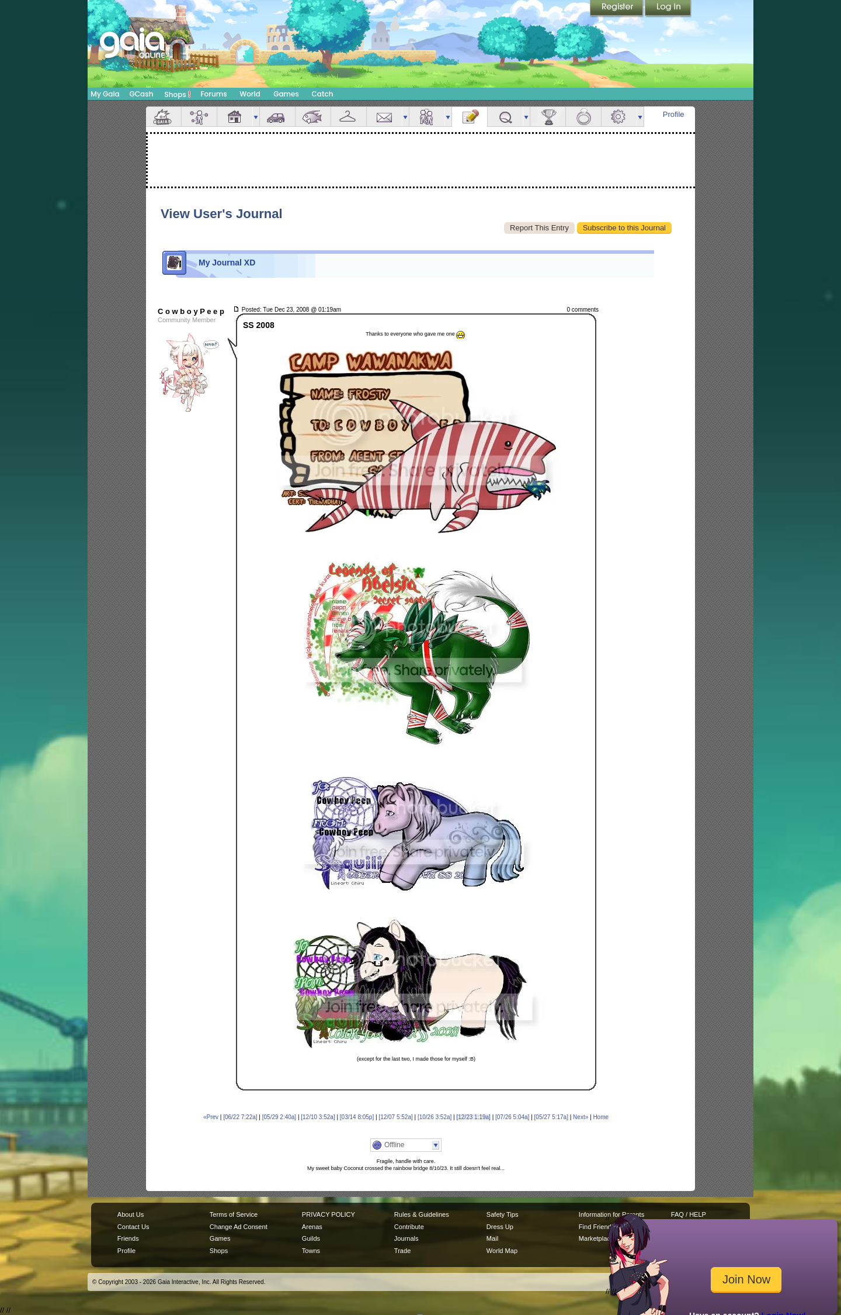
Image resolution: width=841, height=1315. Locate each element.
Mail (384, 116)
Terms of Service (234, 1214)
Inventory (348, 116)
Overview (163, 116)
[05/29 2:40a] (279, 1117)
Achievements (547, 116)
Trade (402, 1250)
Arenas (312, 1226)
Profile (673, 114)
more (255, 116)
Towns (311, 1250)
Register (617, 9)
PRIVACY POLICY (328, 1214)
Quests (505, 116)
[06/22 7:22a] (240, 1117)
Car (277, 116)
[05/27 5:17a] (551, 1117)
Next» (580, 1117)
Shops (178, 94)
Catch (322, 94)
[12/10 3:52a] (318, 1117)
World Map (501, 1250)
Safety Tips (502, 1214)
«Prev (210, 1117)
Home (601, 1117)
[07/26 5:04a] (512, 1117)
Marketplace (596, 1238)
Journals (406, 1238)
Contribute (409, 1226)
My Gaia (105, 94)
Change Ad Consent (238, 1226)
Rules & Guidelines (421, 1214)
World (249, 94)
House (234, 116)
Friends (426, 116)
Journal (469, 116)
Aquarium (313, 116)
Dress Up (499, 1226)
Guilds (311, 1238)
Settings (619, 116)
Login (668, 9)
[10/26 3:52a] (434, 1117)
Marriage (583, 116)
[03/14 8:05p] (357, 1117)
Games (286, 94)
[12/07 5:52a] (395, 1117)
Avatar (199, 116)
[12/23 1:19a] (473, 1117)
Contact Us (133, 1226)
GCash (142, 94)
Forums (213, 94)
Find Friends (596, 1226)
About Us (130, 1214)
